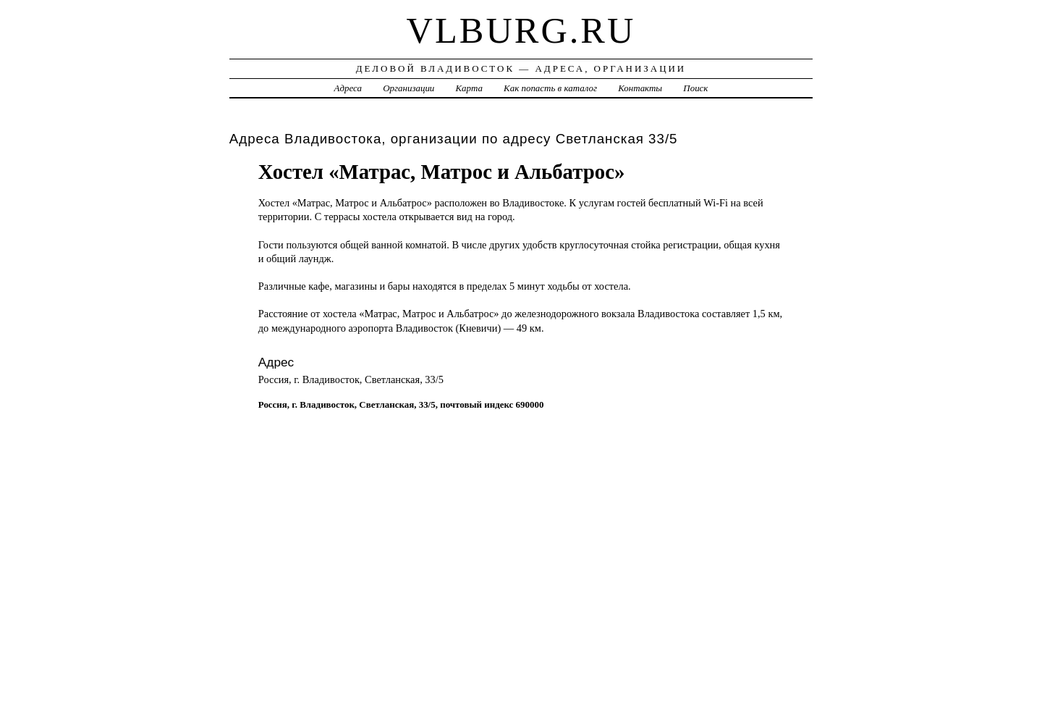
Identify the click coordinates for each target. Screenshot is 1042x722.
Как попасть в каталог (550, 88)
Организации (408, 88)
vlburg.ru (521, 30)
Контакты (640, 88)
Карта (469, 88)
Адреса (348, 88)
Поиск (695, 88)
